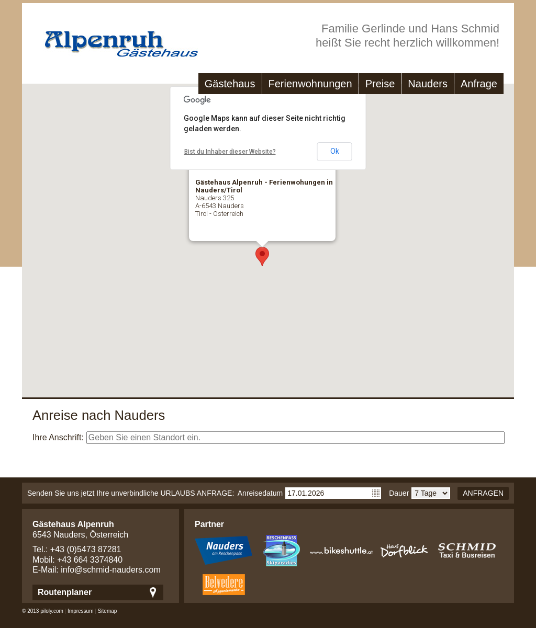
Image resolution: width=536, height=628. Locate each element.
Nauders (428, 83)
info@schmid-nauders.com (111, 569)
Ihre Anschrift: (58, 437)
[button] (262, 256)
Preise (380, 83)
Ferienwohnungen (310, 83)
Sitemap (107, 611)
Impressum (80, 611)
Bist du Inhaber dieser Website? (230, 151)
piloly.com (51, 611)
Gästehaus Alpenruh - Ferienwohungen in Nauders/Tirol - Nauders (111, 38)
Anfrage (479, 83)
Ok (334, 151)
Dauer (399, 493)
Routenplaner (65, 592)
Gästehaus (230, 83)
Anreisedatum (260, 493)
